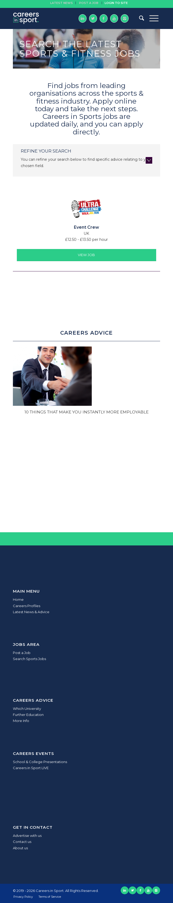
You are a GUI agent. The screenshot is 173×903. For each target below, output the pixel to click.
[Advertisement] (86, 474)
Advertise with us (27, 835)
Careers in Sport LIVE (31, 768)
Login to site (116, 3)
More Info (21, 721)
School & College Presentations (40, 762)
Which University (27, 708)
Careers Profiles (26, 606)
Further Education (28, 714)
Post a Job (21, 653)
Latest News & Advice (31, 612)
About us (20, 848)
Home (18, 599)
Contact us (22, 841)
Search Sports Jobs (29, 659)
